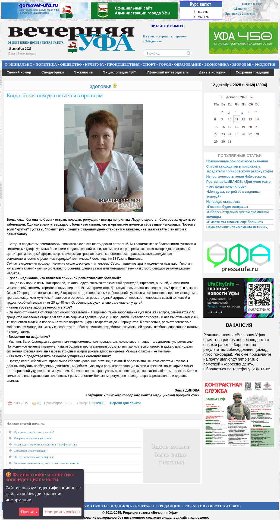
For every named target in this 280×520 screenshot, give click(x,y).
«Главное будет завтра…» (227, 207)
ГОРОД (165, 64)
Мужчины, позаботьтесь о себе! (34, 432)
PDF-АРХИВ (194, 506)
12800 (99, 403)
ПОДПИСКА (121, 506)
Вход (11, 53)
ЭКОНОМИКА (216, 64)
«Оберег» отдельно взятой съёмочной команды (237, 214)
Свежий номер (19, 72)
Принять (29, 511)
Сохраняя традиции (252, 72)
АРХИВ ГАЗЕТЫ (93, 506)
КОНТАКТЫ (146, 506)
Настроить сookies (62, 511)
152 (91, 403)
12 (243, 119)
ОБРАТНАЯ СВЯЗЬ (224, 506)
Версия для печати (125, 403)
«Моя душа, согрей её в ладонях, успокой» (233, 194)
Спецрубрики (52, 72)
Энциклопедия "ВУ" (120, 72)
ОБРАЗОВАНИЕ (187, 64)
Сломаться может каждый (30, 450)
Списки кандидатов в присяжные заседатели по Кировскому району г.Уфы (239, 169)
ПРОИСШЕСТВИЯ (123, 64)
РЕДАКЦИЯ (170, 506)
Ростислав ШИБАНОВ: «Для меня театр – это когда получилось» (238, 184)
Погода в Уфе (252, 4)
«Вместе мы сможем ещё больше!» (234, 222)
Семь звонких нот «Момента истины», (237, 227)
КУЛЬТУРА (94, 64)
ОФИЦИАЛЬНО (18, 64)
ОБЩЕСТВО (71, 64)
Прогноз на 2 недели (239, 13)
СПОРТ (149, 64)
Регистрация (26, 53)
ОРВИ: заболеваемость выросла (34, 456)
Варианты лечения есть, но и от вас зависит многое (46, 463)
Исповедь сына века (223, 202)
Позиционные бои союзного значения (237, 161)
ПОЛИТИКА (46, 64)
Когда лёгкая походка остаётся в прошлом (54, 95)
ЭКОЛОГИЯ (264, 64)
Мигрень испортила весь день (33, 438)
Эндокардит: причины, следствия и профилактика (45, 444)
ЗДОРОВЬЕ (241, 64)
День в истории (212, 72)
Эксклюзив (83, 72)
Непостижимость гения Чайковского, (236, 176)
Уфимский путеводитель (168, 72)
